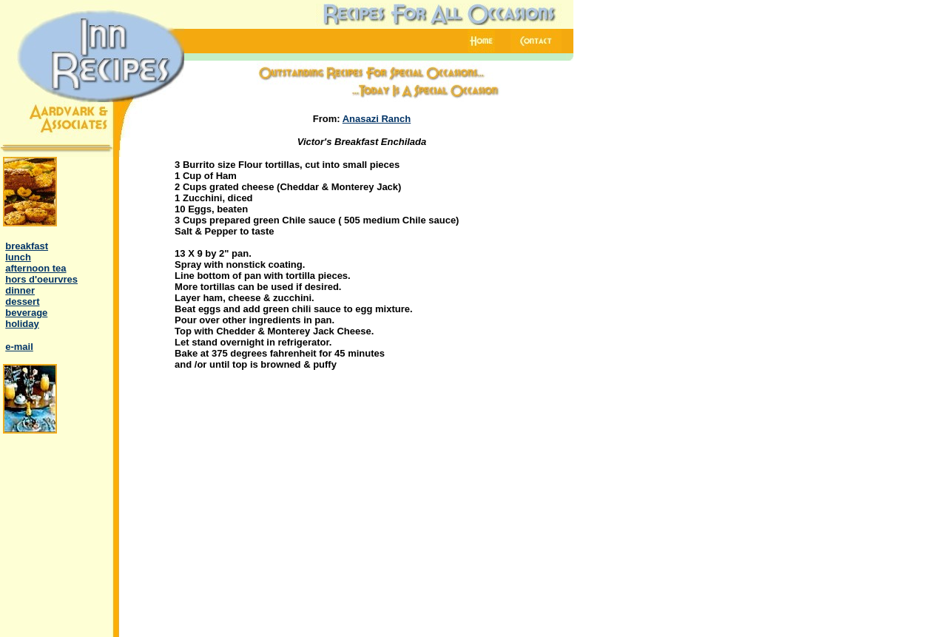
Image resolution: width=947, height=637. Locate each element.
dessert (22, 301)
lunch (18, 257)
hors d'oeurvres (41, 279)
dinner (20, 290)
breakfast (26, 246)
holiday (22, 323)
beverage (26, 312)
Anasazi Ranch (377, 118)
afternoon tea (35, 268)
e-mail (19, 346)
